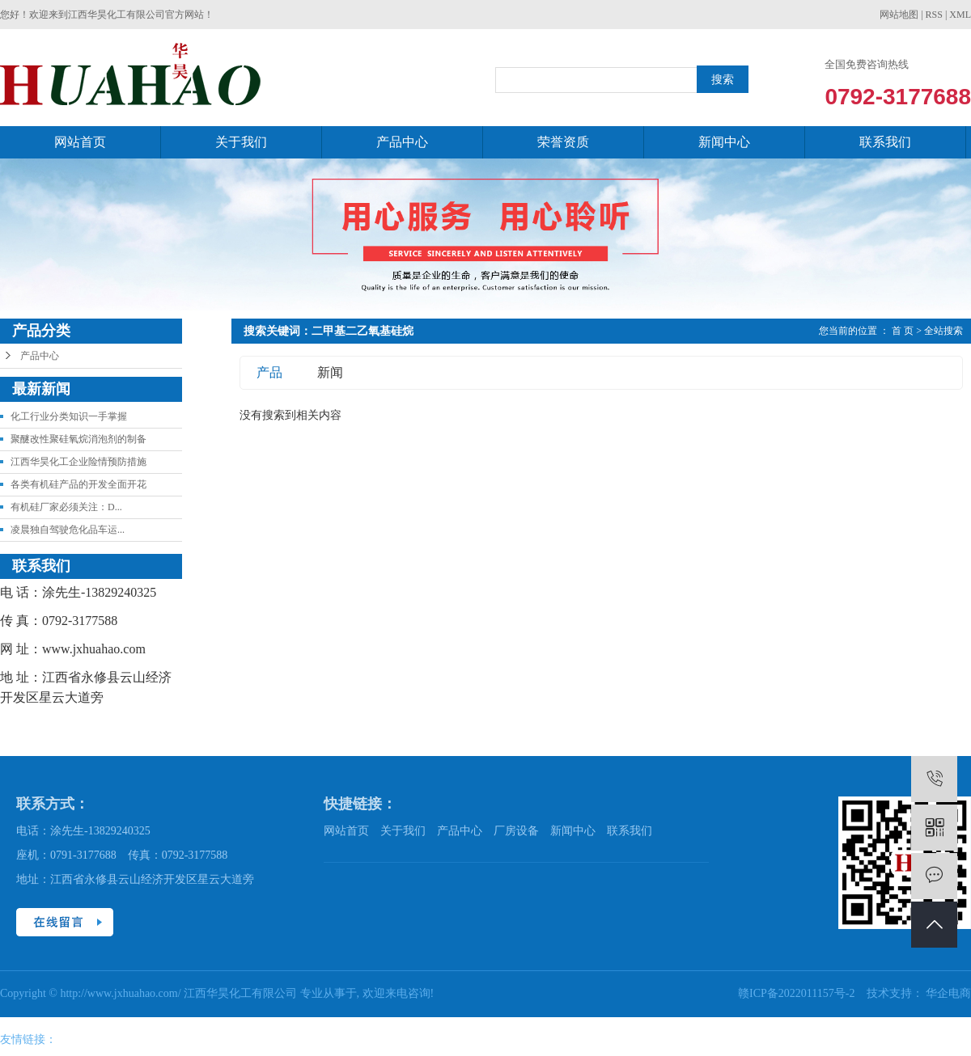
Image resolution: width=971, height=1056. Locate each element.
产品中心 (402, 142)
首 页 (903, 330)
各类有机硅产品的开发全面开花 (78, 484)
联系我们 (885, 142)
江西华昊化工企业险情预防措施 (78, 461)
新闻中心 (724, 142)
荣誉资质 (563, 142)
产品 (269, 372)
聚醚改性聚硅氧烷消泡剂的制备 (78, 439)
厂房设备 (516, 831)
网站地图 (899, 14)
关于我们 (241, 142)
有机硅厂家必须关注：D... (66, 507)
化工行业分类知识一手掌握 (69, 416)
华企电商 (948, 993)
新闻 (330, 372)
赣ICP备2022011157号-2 (798, 993)
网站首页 (80, 142)
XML (960, 14)
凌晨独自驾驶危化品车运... (68, 529)
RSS (934, 14)
